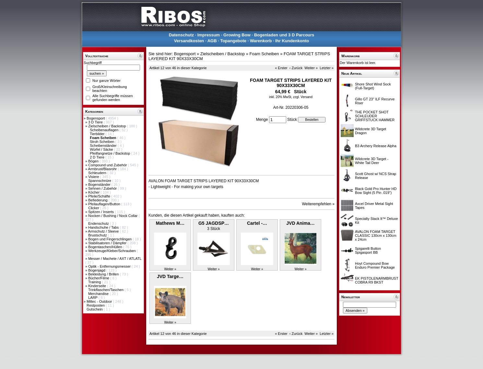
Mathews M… (170, 223)
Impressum (208, 34)
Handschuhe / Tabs (104, 227)
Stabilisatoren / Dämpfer (107, 243)
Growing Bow (237, 34)
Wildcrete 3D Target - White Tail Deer (371, 161)
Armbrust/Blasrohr (103, 169)
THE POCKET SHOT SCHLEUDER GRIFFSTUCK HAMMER (375, 116)
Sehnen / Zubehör (103, 188)
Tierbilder (98, 134)
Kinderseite (97, 286)
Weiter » (311, 68)
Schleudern (97, 173)
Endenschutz (99, 223)
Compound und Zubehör (108, 165)
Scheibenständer (104, 145)
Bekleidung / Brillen (104, 274)
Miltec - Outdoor (100, 301)
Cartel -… (257, 223)
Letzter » (327, 68)
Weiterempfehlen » (318, 204)
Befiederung (98, 200)
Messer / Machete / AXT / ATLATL (114, 259)
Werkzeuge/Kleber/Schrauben (112, 251)
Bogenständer (100, 184)
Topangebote (233, 40)
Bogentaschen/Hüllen (105, 247)
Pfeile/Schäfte (99, 196)
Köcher (94, 192)
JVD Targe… (170, 276)
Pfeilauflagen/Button (104, 204)
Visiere (94, 177)
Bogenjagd (97, 270)
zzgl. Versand (302, 97)
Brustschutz (98, 235)
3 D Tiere (96, 122)
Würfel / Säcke (102, 149)
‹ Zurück (295, 68)
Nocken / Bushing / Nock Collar (113, 216)
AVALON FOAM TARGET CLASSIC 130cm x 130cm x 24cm (375, 235)
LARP (93, 297)
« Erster (281, 68)
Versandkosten (189, 40)
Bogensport (96, 118)
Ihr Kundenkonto (292, 40)
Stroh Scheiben (102, 142)
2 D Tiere (97, 157)
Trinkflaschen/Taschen (106, 290)
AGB (212, 40)
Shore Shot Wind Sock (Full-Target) (373, 86)
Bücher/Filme (99, 278)
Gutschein (95, 309)
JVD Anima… (300, 223)
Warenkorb (261, 40)
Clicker (94, 208)
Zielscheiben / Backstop (107, 126)
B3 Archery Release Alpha (375, 146)
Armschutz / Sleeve (104, 231)
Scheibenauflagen (104, 130)
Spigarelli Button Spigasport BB (368, 250)
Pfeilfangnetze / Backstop (110, 153)
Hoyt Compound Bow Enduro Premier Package (375, 265)
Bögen (94, 161)
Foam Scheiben (264, 53)
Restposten (96, 305)
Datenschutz (181, 34)
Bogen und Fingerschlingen (110, 239)
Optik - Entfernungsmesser (110, 266)
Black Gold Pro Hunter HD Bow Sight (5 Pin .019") (375, 191)
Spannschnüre (100, 181)
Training (95, 282)
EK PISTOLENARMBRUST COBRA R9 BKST (376, 280)
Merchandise (99, 294)
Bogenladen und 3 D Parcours (284, 34)
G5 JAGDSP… (213, 223)
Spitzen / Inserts (101, 212)
